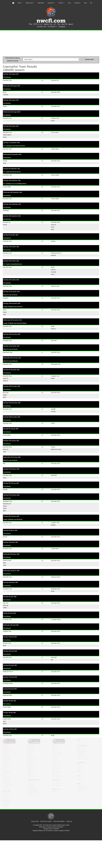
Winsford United (55, 286)
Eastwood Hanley (55, 577)
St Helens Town (55, 118)
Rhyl (4, 463)
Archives (61, 3)
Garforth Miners (55, 149)
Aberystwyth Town (7, 352)
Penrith (5, 106)
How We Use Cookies (46, 821)
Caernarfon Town (7, 80)
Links (69, 3)
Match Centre (30, 3)
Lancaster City (55, 80)
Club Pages (41, 3)
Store (85, 3)
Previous (88, 59)
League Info (51, 3)
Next (92, 59)
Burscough (6, 392)
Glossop (53, 241)
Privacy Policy (35, 821)
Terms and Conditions (59, 821)
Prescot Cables (55, 175)
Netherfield (6, 210)
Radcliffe (53, 409)
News (20, 3)
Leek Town (54, 340)
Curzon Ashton (55, 132)
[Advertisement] (51, 43)
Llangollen (5, 298)
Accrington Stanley (56, 619)
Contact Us (77, 3)
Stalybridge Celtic (7, 501)
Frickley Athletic (7, 187)
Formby (5, 161)
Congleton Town (55, 376)
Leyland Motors (55, 548)
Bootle (4, 92)
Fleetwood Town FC (56, 253)
